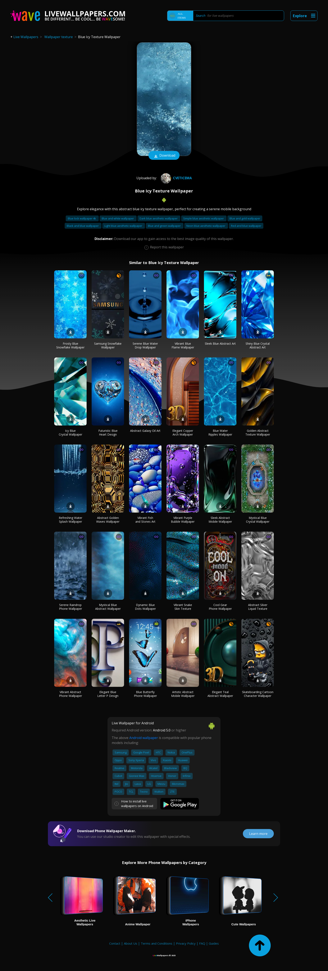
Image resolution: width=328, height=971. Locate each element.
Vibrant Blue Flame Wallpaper (183, 345)
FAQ (202, 943)
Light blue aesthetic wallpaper (123, 226)
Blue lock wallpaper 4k (82, 218)
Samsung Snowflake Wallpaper (108, 345)
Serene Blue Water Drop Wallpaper (145, 345)
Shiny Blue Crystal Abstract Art (258, 345)
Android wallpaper (143, 737)
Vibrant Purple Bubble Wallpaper (183, 520)
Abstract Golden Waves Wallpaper (107, 520)
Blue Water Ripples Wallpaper (220, 432)
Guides (214, 943)
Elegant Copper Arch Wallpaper (182, 432)
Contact (114, 943)
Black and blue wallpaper (83, 226)
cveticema (176, 178)
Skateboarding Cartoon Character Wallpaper (257, 694)
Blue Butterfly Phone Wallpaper (145, 694)
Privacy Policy (186, 943)
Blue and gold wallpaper (244, 218)
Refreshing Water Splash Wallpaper (70, 520)
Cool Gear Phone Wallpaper (220, 607)
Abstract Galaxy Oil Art (145, 431)
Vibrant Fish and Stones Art (145, 520)
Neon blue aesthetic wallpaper (206, 226)
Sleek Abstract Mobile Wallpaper (220, 520)
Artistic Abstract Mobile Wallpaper (183, 694)
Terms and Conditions (156, 943)
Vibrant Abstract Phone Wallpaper (70, 694)
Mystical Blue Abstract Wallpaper (108, 607)
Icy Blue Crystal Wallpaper (70, 432)
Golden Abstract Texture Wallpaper (257, 432)
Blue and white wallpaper (118, 218)
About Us (130, 943)
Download (164, 156)
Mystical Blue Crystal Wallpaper (257, 520)
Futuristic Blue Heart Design (108, 432)
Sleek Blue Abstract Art (220, 344)
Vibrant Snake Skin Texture (183, 607)
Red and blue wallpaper (246, 226)
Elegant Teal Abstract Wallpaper (220, 694)
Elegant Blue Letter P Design (107, 694)
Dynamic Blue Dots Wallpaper (145, 607)
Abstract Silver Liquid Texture (257, 607)
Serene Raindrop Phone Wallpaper (70, 607)
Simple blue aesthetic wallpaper (203, 218)
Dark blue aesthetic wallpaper (159, 218)
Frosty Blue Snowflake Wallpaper (70, 345)
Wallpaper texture (58, 37)
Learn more (258, 833)
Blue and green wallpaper (164, 226)
